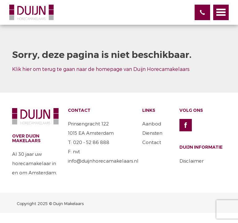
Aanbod (151, 123)
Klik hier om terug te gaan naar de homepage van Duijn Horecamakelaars (101, 69)
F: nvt (74, 151)
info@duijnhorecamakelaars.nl (103, 161)
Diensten (152, 133)
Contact (151, 142)
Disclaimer (191, 161)
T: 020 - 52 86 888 (88, 142)
